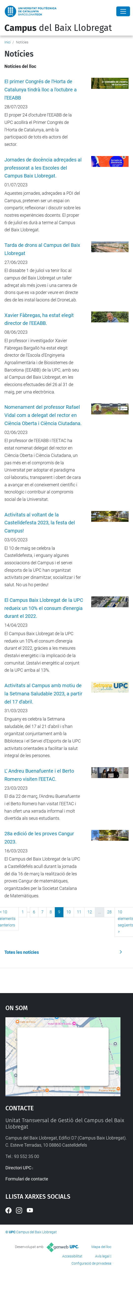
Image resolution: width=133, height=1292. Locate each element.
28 (109, 912)
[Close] (123, 11)
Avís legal (102, 1256)
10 (68, 912)
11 (79, 912)
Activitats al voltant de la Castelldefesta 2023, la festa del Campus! (39, 523)
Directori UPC (18, 1167)
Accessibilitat (72, 1256)
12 (90, 912)
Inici (7, 42)
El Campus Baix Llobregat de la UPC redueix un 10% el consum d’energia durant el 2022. (43, 608)
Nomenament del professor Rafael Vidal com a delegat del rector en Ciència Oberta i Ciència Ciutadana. (43, 415)
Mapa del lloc (101, 1247)
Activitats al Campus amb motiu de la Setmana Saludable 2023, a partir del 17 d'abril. (43, 694)
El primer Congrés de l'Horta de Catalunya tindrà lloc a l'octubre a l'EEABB (40, 90)
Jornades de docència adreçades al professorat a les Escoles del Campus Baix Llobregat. (43, 168)
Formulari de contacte (26, 1178)
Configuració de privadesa (91, 1263)
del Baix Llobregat (58, 27)
